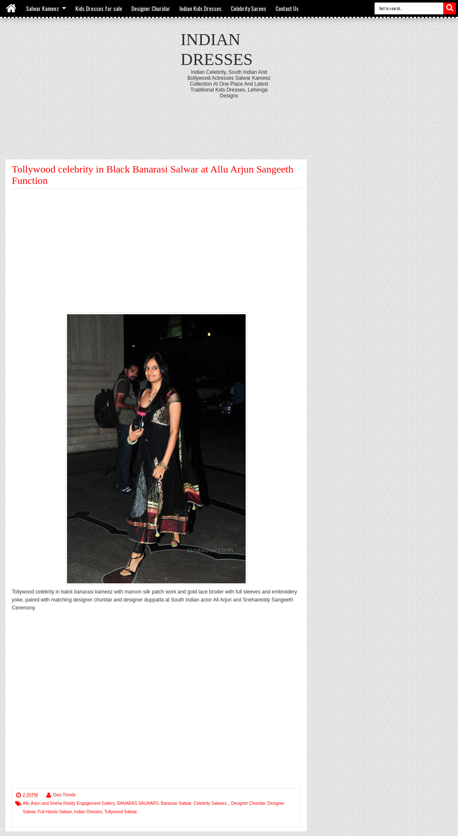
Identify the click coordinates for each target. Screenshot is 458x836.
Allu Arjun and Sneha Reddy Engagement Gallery (69, 803)
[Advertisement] (229, 122)
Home (11, 8)
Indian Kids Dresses (200, 8)
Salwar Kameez (42, 8)
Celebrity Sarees (248, 8)
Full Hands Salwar (55, 811)
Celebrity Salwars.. (211, 803)
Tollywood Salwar (120, 811)
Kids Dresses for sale (98, 8)
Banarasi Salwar (176, 803)
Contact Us (287, 8)
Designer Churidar (150, 8)
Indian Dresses (88, 811)
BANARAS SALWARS (137, 803)
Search (449, 8)
